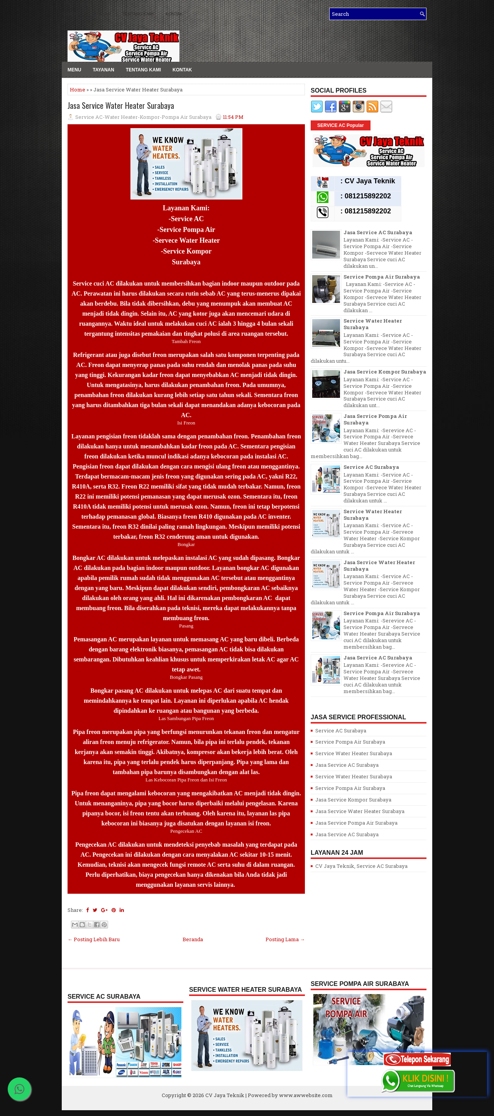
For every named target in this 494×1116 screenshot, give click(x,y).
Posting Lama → (285, 939)
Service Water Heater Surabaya (372, 324)
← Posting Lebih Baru (94, 939)
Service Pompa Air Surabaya (381, 276)
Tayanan (103, 70)
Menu (74, 14)
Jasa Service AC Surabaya (377, 232)
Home (77, 89)
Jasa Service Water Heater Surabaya (121, 105)
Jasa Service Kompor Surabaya (384, 371)
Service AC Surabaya (371, 466)
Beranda (193, 939)
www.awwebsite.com (306, 1095)
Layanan (101, 14)
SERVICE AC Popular (340, 125)
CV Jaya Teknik (224, 1095)
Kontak (174, 14)
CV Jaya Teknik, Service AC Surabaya (361, 865)
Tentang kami (138, 14)
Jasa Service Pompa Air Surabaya (375, 419)
